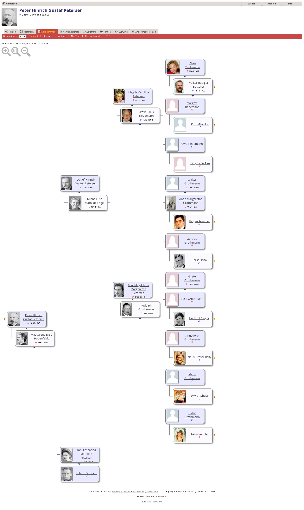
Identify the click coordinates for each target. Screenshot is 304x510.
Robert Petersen (86, 473)
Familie (105, 31)
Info (290, 3)
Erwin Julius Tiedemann (146, 113)
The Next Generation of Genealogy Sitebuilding (135, 491)
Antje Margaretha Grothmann (190, 201)
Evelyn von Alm (200, 163)
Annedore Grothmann (192, 337)
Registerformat (92, 35)
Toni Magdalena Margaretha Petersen (138, 289)
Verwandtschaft (69, 31)
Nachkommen (46, 31)
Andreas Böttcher (158, 496)
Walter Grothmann (192, 181)
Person (10, 31)
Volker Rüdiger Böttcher (198, 84)
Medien (272, 3)
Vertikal (62, 35)
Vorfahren (27, 31)
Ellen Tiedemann (192, 65)
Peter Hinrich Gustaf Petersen (33, 317)
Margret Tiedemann (192, 105)
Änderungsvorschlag (144, 31)
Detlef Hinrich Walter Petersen (86, 181)
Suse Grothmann (192, 299)
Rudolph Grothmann (146, 307)
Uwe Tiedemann (192, 144)
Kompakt (47, 35)
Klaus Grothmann (192, 376)
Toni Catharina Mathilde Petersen (86, 453)
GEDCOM (121, 31)
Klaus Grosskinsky (199, 357)
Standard (33, 35)
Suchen (252, 3)
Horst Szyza (199, 260)
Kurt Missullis (200, 124)
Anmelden (11, 3)
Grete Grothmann (192, 278)
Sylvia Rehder (199, 395)
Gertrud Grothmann (192, 240)
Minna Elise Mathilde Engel (94, 201)
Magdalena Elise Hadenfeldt (41, 336)
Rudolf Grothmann (192, 415)
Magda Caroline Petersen (138, 94)
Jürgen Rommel (199, 221)
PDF (108, 35)
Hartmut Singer (199, 318)
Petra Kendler (200, 434)
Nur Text (75, 35)
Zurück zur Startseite (152, 501)
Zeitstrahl (89, 31)
